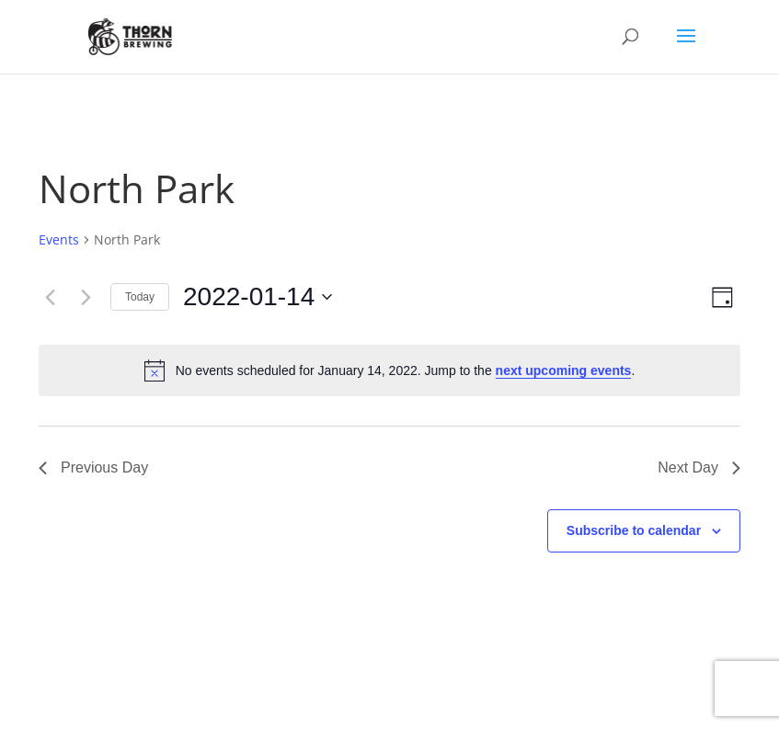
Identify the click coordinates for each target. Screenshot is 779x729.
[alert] (389, 370)
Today (140, 296)
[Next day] (85, 297)
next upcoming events (564, 370)
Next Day (699, 467)
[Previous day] (50, 297)
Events (59, 239)
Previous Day (93, 467)
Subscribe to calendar (634, 530)
